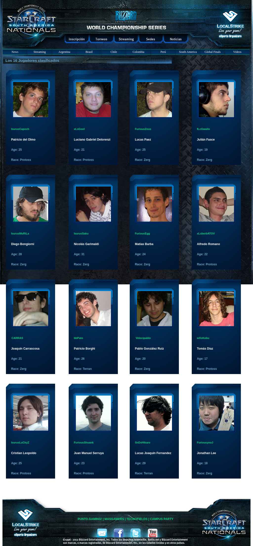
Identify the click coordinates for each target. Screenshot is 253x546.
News (15, 52)
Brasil (89, 52)
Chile (114, 52)
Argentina (64, 52)
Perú (163, 52)
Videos (237, 52)
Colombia (138, 52)
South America (188, 52)
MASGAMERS (114, 519)
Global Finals (213, 52)
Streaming (40, 52)
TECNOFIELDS (137, 519)
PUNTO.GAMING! (90, 519)
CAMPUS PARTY (161, 519)
